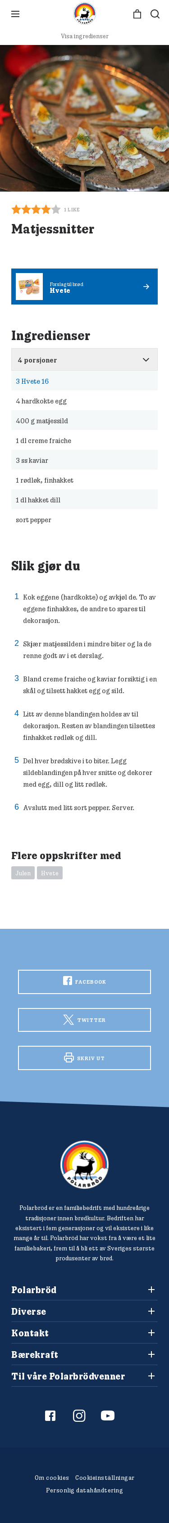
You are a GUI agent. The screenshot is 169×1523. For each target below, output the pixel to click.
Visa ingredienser (85, 36)
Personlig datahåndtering (84, 1490)
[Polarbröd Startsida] (84, 1164)
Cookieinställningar (105, 1478)
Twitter (84, 1020)
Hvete (50, 873)
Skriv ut (84, 1057)
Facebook (84, 980)
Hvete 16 (32, 380)
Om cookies (52, 1478)
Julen (23, 873)
